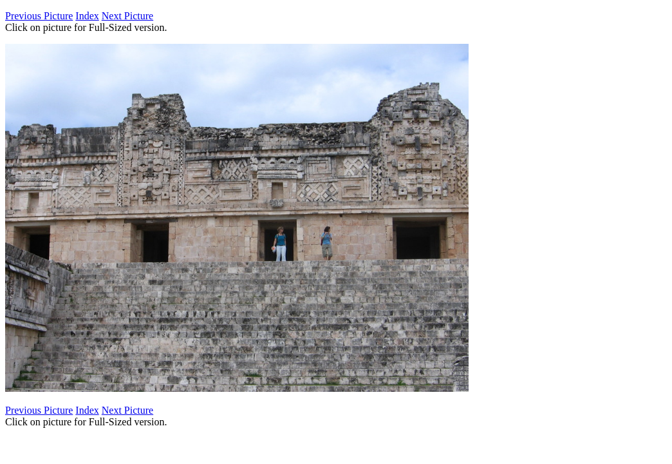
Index (86, 15)
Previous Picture (39, 15)
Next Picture (127, 15)
